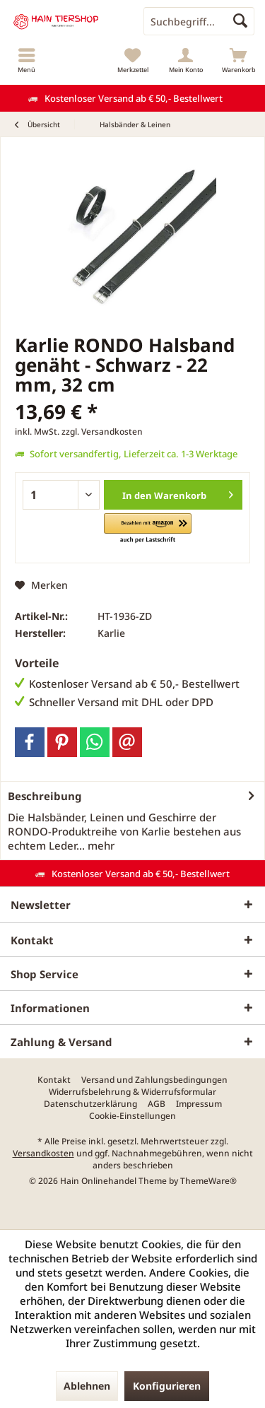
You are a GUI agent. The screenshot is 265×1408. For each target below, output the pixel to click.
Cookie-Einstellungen (132, 1116)
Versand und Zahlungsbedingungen (154, 1080)
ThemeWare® (208, 1181)
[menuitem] (26, 60)
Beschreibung (45, 796)
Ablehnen (87, 1385)
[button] (147, 529)
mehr (99, 845)
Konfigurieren (167, 1385)
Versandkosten (43, 1153)
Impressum (199, 1104)
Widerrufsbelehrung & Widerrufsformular (132, 1092)
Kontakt (54, 1080)
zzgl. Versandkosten (102, 432)
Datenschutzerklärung (90, 1104)
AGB (156, 1104)
